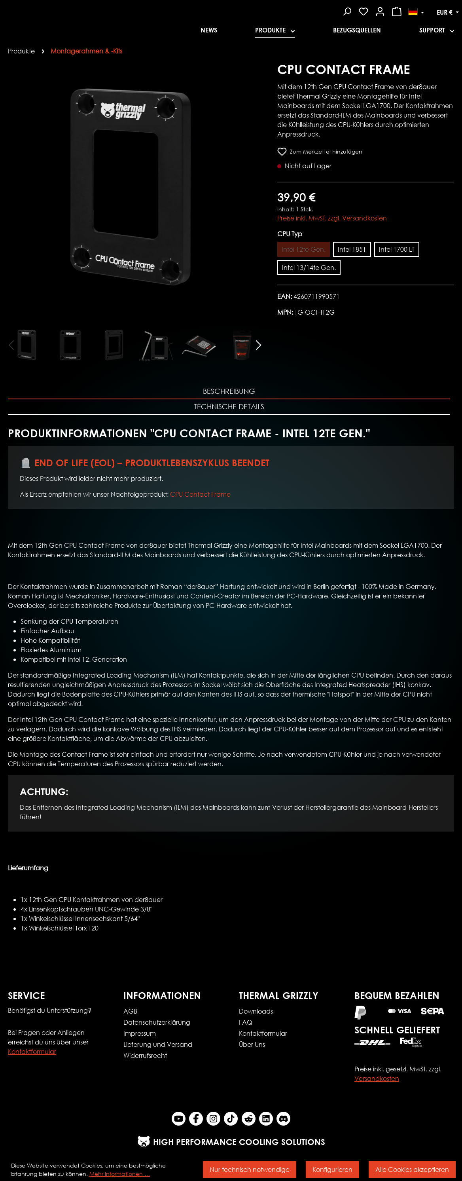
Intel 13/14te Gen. (309, 267)
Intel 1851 (352, 249)
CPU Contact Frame (200, 494)
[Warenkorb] (396, 10)
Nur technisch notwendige (250, 1169)
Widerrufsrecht (145, 1055)
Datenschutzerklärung (156, 1022)
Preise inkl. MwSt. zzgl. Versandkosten (332, 218)
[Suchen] (347, 10)
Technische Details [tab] (229, 406)
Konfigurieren (332, 1169)
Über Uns (252, 1044)
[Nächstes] (258, 344)
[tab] (229, 391)
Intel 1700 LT (397, 249)
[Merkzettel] (363, 10)
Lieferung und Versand (157, 1044)
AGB (130, 1011)
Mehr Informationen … (119, 1173)
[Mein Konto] (380, 10)
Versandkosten (376, 1078)
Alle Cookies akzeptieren (412, 1169)
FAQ (245, 1022)
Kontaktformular (32, 1051)
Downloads (256, 1011)
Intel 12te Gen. (304, 249)
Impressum (139, 1033)
